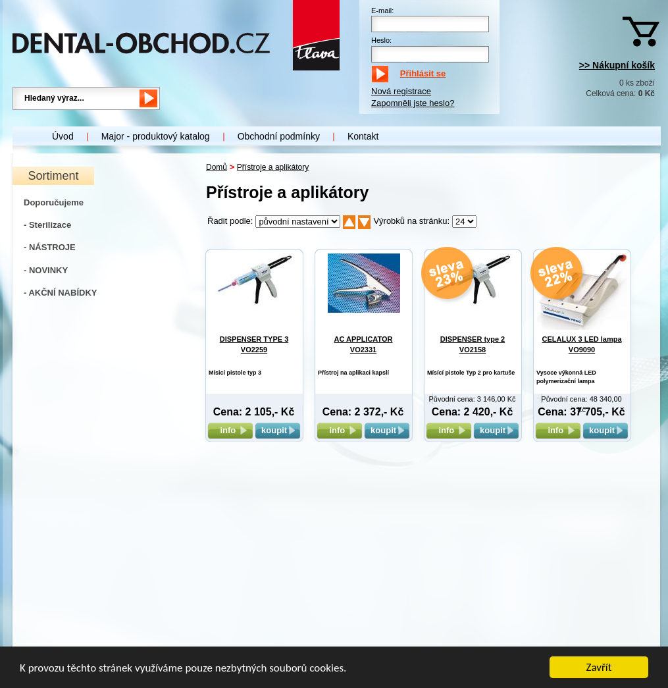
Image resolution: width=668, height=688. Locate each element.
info (230, 430)
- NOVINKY (46, 270)
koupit (277, 430)
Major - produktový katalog (155, 136)
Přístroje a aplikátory (273, 167)
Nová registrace (401, 91)
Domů (216, 167)
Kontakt (362, 136)
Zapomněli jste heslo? (412, 103)
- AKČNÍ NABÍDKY (60, 293)
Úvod (63, 136)
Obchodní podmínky (279, 136)
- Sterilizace (47, 225)
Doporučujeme (54, 202)
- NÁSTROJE (50, 247)
